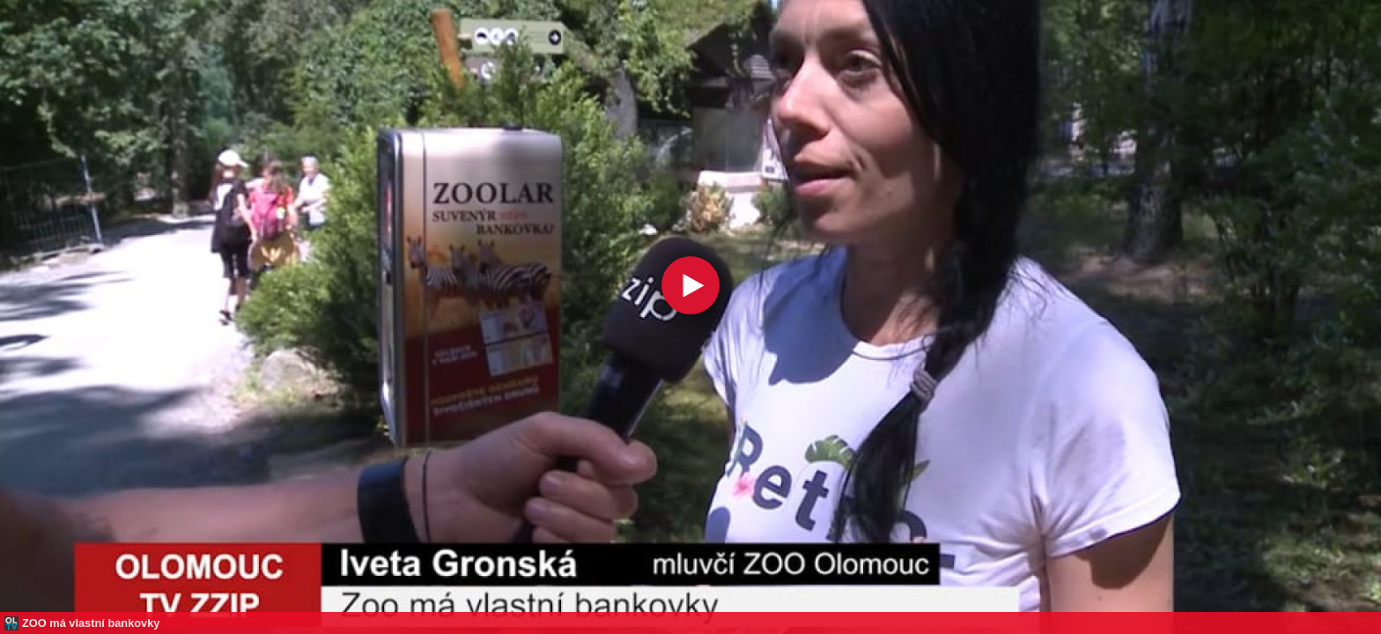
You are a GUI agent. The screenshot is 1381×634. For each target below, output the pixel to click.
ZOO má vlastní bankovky (90, 623)
